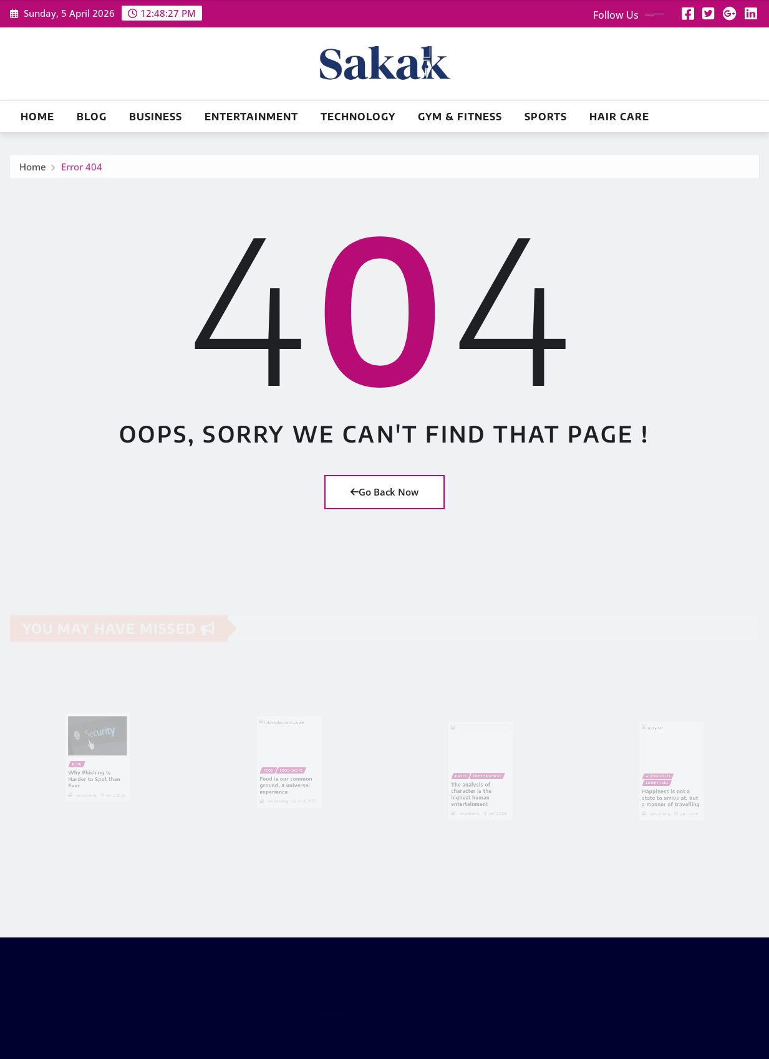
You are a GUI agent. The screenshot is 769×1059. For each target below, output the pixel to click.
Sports (546, 116)
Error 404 (81, 169)
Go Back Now (384, 492)
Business (155, 116)
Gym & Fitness (460, 116)
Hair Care (619, 116)
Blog (92, 116)
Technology (358, 116)
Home (37, 116)
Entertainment (251, 116)
